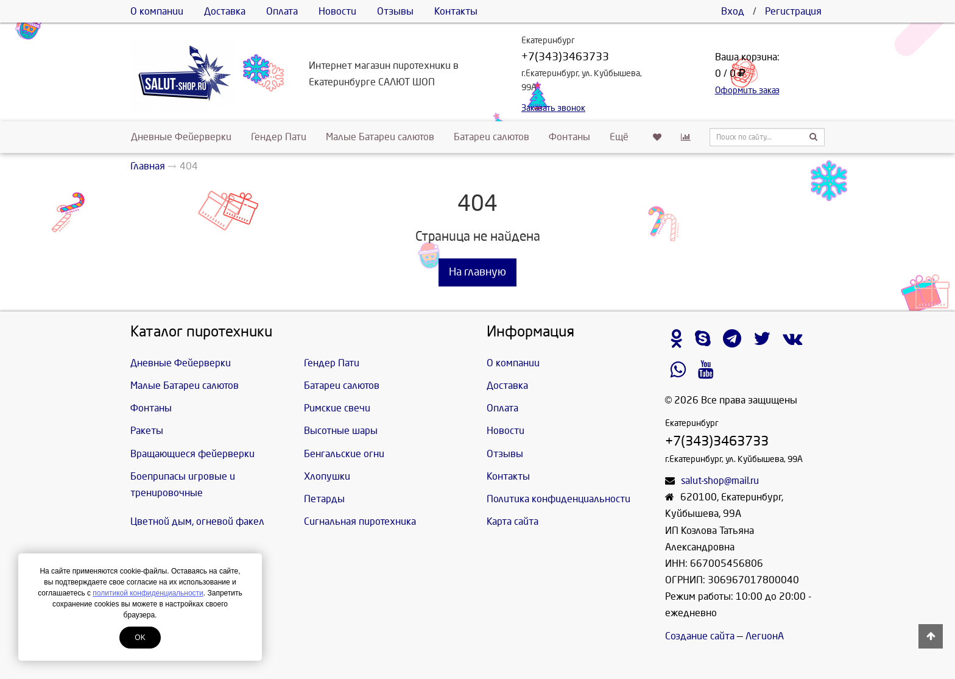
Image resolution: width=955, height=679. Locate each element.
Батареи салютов (491, 137)
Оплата (282, 11)
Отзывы (395, 11)
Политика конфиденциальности (558, 499)
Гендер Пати (278, 137)
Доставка (224, 11)
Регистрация (793, 11)
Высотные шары (341, 430)
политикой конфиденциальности (148, 593)
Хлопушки (327, 476)
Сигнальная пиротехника (360, 521)
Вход (732, 11)
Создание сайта (700, 636)
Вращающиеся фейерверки (192, 454)
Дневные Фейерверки (181, 137)
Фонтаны (569, 137)
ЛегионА (764, 636)
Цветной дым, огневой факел (197, 521)
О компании (156, 11)
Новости (337, 11)
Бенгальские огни (344, 454)
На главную (477, 272)
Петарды (324, 499)
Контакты (455, 11)
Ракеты (146, 430)
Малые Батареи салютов (380, 137)
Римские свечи (337, 408)
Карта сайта (512, 521)
